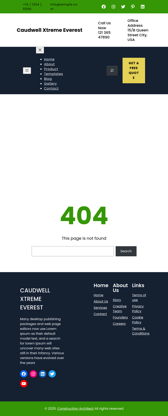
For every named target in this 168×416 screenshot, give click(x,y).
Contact (100, 314)
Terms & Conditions (141, 331)
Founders (120, 317)
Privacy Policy (138, 308)
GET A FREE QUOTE (134, 70)
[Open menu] (27, 70)
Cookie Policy (137, 320)
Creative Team (120, 308)
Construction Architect (75, 408)
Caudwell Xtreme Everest (49, 30)
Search (126, 251)
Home (98, 295)
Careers (119, 323)
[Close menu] (40, 50)
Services (100, 307)
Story (117, 300)
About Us (101, 301)
